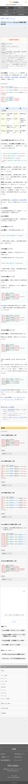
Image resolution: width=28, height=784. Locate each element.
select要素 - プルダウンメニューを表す (14, 630)
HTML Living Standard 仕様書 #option (14, 654)
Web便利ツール (7, 14)
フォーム (12, 18)
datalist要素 (9, 61)
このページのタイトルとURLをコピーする (14, 615)
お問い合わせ (18, 757)
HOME (2, 18)
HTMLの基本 (4, 708)
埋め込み (3, 687)
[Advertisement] (14, 32)
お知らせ (3, 754)
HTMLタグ (21, 7)
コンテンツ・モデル (17, 417)
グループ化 (4, 681)
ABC (8, 703)
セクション (4, 678)
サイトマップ (18, 760)
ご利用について (5, 757)
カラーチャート (21, 11)
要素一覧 (3, 703)
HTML (7, 7)
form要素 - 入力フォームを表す (11, 644)
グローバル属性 (5, 698)
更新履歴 (3, 713)
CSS (7, 11)
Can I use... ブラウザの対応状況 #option (14, 658)
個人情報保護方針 (5, 760)
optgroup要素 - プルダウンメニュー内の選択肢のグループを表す (14, 635)
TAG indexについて (19, 754)
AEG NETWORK (16, 777)
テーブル (3, 690)
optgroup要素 (16, 51)
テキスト (3, 684)
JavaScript (21, 14)
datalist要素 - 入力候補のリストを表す (13, 640)
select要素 (9, 51)
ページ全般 (4, 675)
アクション (4, 695)
